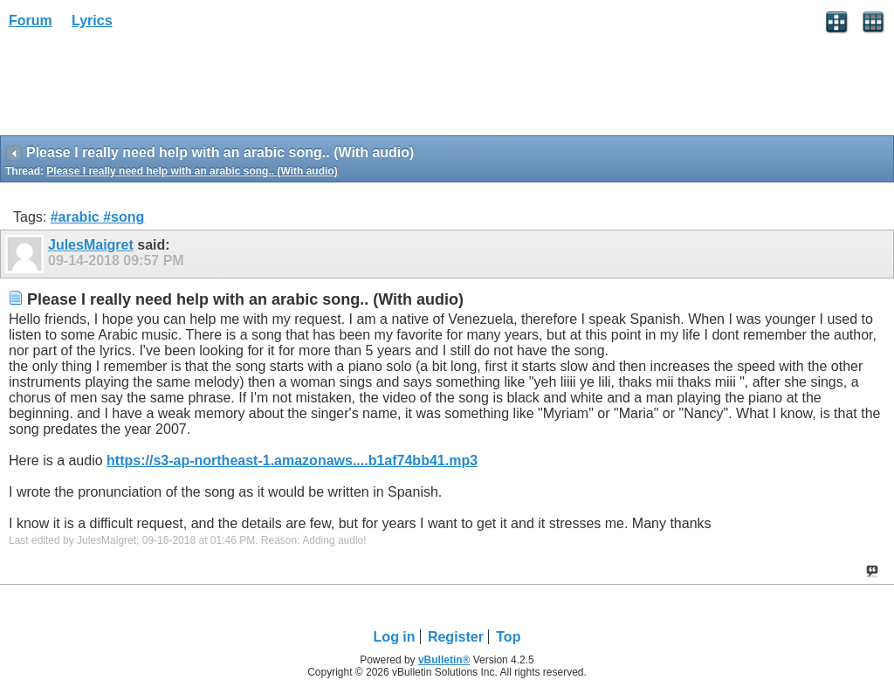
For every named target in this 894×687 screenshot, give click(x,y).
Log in (395, 636)
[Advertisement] (139, 88)
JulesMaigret (91, 244)
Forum (30, 20)
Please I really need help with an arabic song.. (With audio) (191, 171)
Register (456, 636)
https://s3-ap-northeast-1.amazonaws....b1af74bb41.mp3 (292, 460)
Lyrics (92, 20)
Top (508, 636)
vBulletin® (444, 660)
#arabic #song (98, 217)
